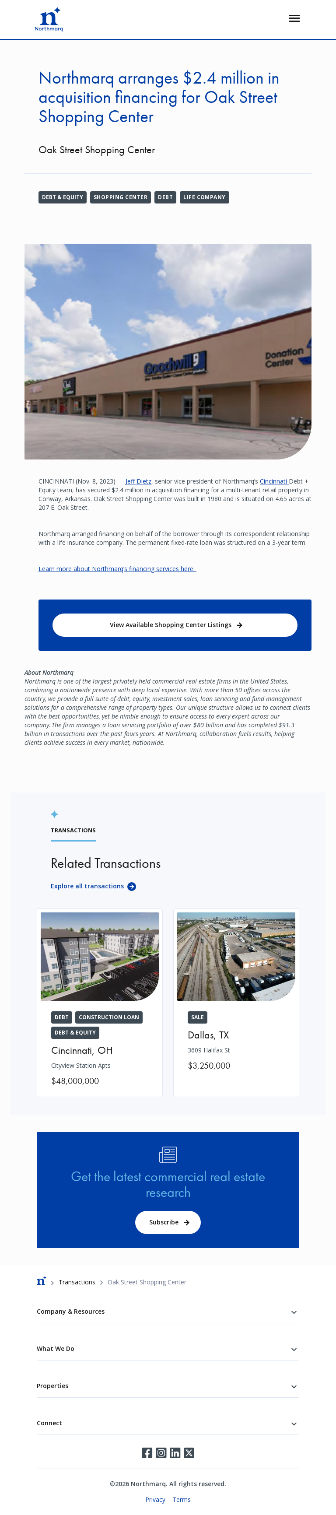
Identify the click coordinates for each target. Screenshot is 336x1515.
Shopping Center (120, 197)
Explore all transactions (87, 886)
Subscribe (163, 1222)
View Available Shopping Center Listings (170, 625)
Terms (181, 1499)
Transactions (77, 1282)
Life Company (204, 197)
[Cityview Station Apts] (99, 1003)
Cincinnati (274, 481)
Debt (165, 197)
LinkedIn (175, 1453)
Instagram (161, 1453)
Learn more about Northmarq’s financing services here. (117, 569)
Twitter (189, 1453)
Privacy (155, 1499)
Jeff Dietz (138, 481)
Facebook (147, 1453)
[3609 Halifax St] (236, 995)
